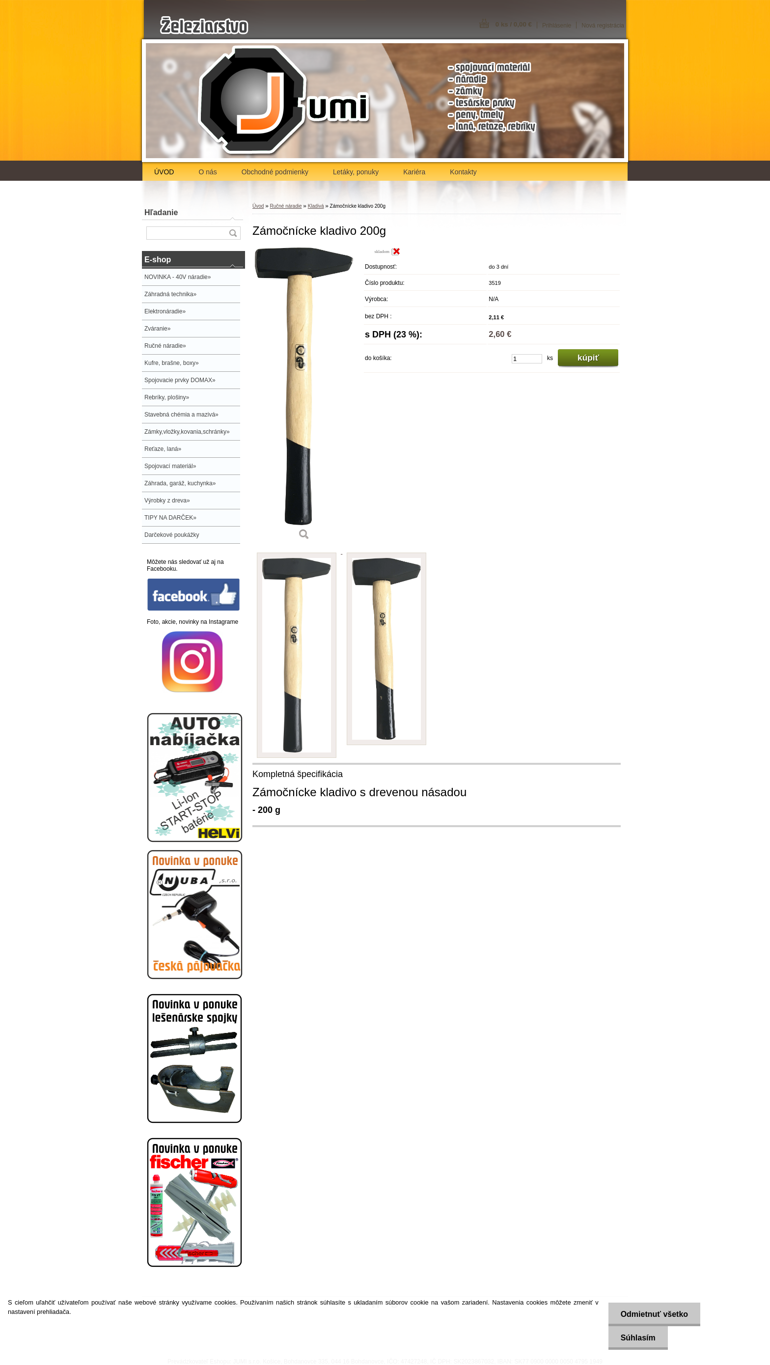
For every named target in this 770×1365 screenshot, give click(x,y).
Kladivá (316, 206)
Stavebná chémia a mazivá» (181, 414)
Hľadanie (161, 212)
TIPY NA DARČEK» (170, 517)
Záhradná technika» (170, 294)
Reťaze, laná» (162, 449)
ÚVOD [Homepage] (164, 172)
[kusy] (527, 358)
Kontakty (463, 172)
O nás (207, 172)
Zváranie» (157, 328)
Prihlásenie (556, 25)
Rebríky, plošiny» (166, 397)
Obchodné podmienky (275, 172)
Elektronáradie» (165, 311)
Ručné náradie (286, 206)
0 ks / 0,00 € (513, 24)
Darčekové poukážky (171, 534)
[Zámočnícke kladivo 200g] (304, 397)
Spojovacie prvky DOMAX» (180, 380)
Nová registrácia (602, 25)
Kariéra (414, 172)
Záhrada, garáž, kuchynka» (180, 483)
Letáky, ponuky (356, 172)
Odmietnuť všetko (654, 1314)
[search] (233, 233)
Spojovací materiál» (170, 466)
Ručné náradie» (165, 345)
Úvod (258, 206)
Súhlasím (638, 1338)
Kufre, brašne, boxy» (171, 363)
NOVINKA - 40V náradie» (177, 277)
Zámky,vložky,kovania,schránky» (187, 431)
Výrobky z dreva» (167, 500)
